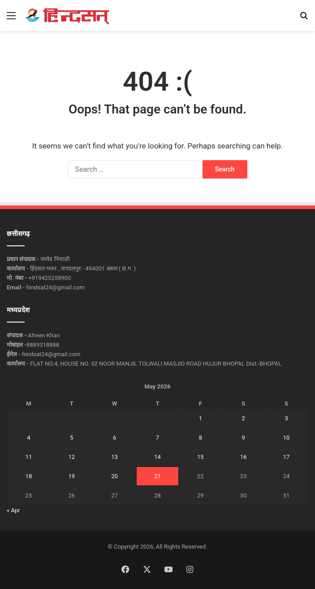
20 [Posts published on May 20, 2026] (114, 476)
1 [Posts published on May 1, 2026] (200, 418)
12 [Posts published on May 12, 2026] (71, 457)
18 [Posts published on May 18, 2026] (29, 476)
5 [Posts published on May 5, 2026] (71, 437)
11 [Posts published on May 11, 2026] (29, 457)
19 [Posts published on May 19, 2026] (71, 476)
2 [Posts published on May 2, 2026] (243, 418)
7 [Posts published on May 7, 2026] (157, 437)
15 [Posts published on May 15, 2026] (200, 457)
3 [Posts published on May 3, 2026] (286, 418)
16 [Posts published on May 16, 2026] (243, 457)
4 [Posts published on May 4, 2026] (28, 437)
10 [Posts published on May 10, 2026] (286, 437)
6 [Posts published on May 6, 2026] (114, 437)
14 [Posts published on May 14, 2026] (157, 457)
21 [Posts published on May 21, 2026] (157, 476)
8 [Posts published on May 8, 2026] (200, 437)
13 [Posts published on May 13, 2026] (114, 457)
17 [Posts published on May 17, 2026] (286, 457)
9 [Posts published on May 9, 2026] (243, 437)
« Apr (13, 510)
